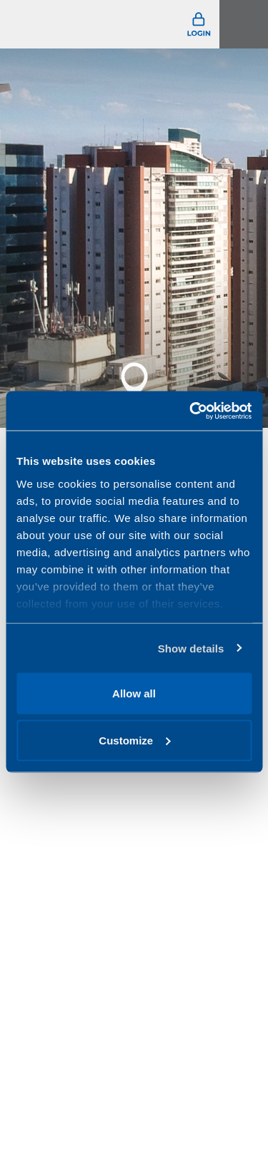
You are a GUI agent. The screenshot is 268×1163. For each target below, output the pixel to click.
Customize (134, 740)
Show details (191, 648)
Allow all (134, 693)
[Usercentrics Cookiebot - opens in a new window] (191, 410)
